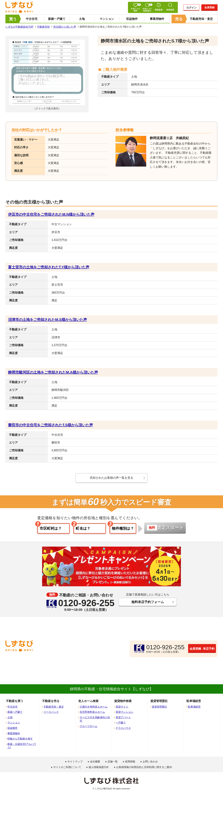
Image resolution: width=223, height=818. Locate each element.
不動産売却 (43, 26)
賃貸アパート (123, 718)
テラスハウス (123, 729)
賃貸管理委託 (159, 707)
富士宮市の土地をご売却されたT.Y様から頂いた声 (48, 267)
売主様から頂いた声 (64, 26)
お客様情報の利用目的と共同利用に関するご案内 (144, 768)
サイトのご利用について (67, 768)
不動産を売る (50, 702)
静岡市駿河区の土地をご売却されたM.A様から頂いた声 (53, 372)
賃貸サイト (122, 707)
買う (13, 19)
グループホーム (88, 727)
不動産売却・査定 (201, 18)
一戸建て (121, 724)
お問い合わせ (150, 762)
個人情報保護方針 (99, 768)
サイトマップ (75, 762)
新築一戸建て (56, 18)
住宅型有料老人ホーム (92, 713)
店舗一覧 (113, 762)
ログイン (191, 7)
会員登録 (209, 7)
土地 (82, 18)
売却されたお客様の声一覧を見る (111, 477)
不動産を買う (14, 702)
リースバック (51, 713)
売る (179, 19)
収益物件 (132, 18)
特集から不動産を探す (20, 740)
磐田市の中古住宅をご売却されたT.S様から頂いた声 (50, 425)
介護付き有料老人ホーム (94, 707)
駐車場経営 (194, 707)
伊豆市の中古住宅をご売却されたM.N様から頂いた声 (51, 214)
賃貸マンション (124, 713)
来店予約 (198, 650)
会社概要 (95, 762)
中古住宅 (31, 18)
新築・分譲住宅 (21, 747)
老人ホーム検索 (88, 702)
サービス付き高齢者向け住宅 (95, 720)
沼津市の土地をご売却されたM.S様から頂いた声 (47, 320)
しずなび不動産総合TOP (19, 26)
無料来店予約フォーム (147, 603)
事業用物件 (157, 18)
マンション (107, 18)
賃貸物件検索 (123, 702)
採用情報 (130, 762)
